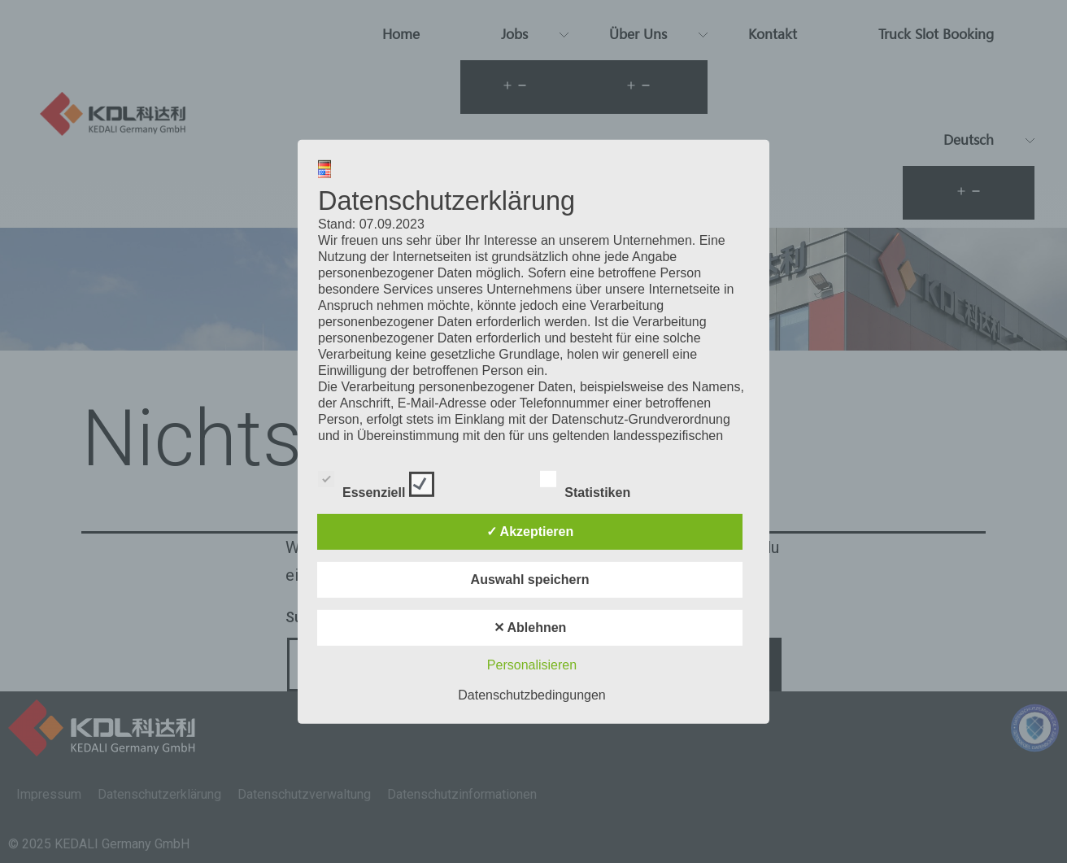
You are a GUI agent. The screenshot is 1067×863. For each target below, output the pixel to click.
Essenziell (376, 481)
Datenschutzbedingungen (531, 695)
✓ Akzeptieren (530, 531)
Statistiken (599, 481)
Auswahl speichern (530, 579)
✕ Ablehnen (530, 627)
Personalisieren (532, 665)
